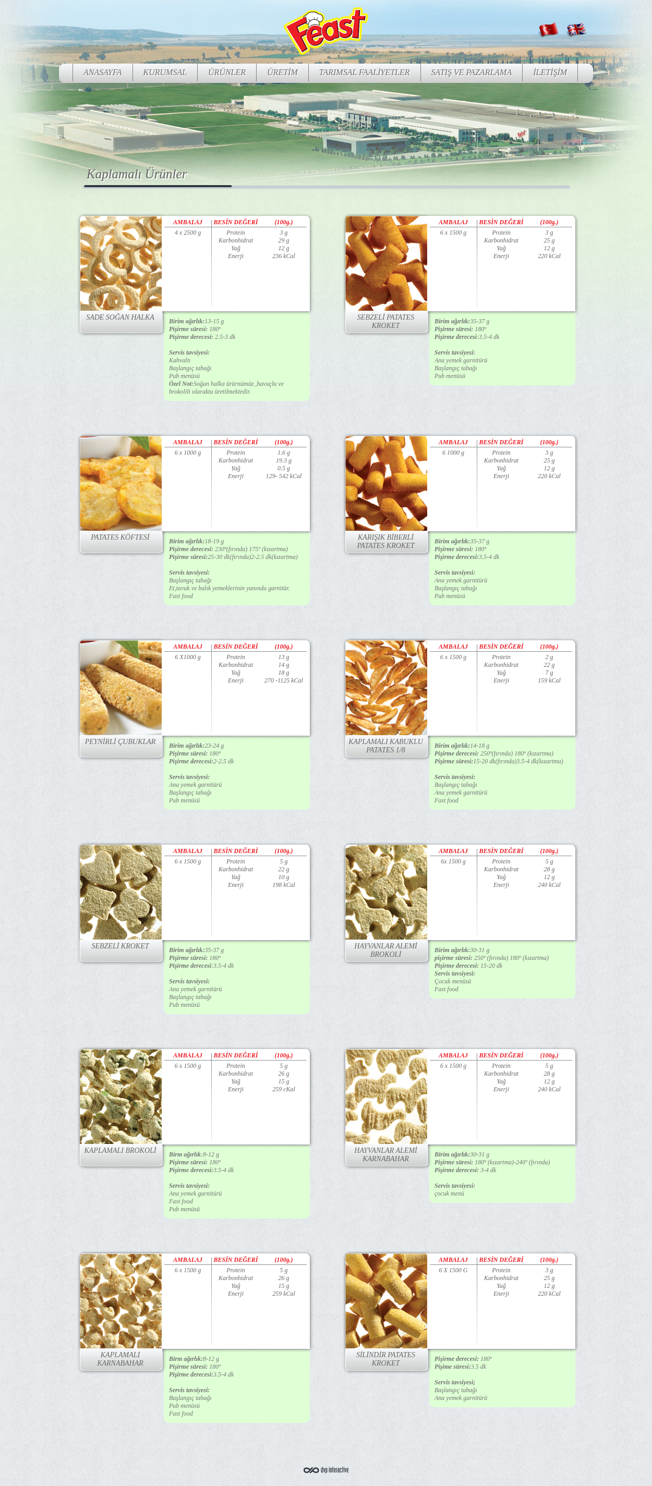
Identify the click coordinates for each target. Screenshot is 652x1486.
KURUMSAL (165, 72)
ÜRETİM (282, 72)
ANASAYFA (102, 72)
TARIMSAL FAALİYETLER (364, 72)
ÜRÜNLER (227, 72)
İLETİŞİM (550, 72)
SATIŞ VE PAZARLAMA (471, 72)
